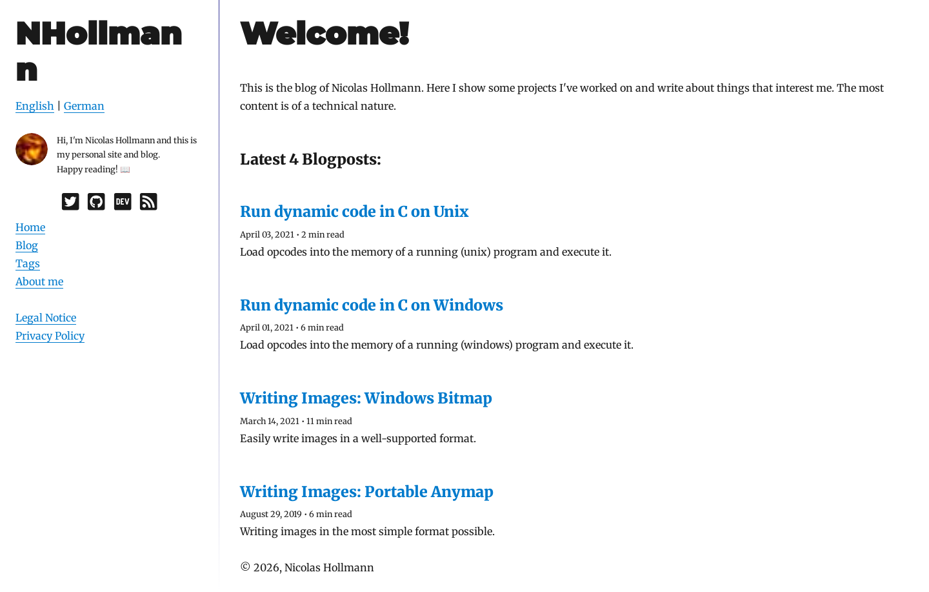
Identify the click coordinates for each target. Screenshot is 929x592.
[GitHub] (96, 204)
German (84, 105)
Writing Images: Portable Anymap (367, 491)
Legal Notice (45, 317)
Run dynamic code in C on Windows (371, 305)
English (34, 105)
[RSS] (148, 204)
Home (30, 227)
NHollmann (98, 51)
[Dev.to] (122, 204)
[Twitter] (70, 204)
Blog (26, 245)
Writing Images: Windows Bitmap (366, 398)
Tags (27, 263)
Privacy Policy (50, 335)
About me (39, 281)
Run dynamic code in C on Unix (354, 211)
